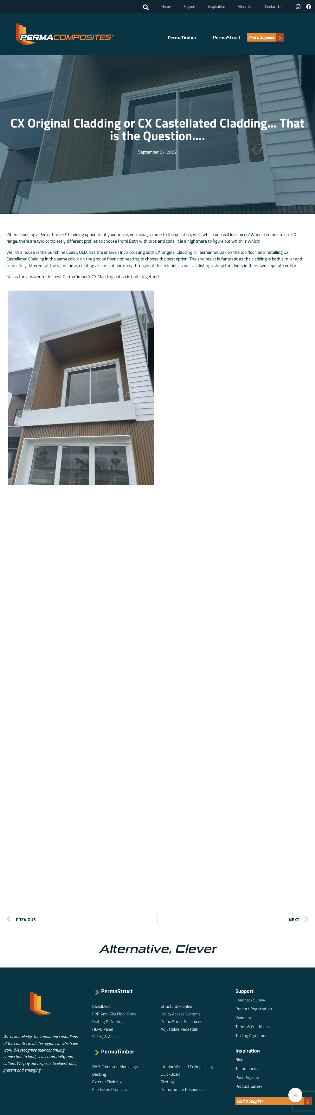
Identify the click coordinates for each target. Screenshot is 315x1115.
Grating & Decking (108, 1021)
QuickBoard (171, 1074)
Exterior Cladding (107, 1082)
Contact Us (273, 6)
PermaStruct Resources (181, 1021)
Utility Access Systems (181, 1014)
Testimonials (246, 1068)
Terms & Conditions (252, 1026)
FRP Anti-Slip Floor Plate (114, 1014)
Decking (99, 1074)
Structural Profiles (176, 1006)
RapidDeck (101, 1006)
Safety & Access (106, 1036)
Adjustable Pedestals (179, 1029)
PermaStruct (227, 37)
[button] (146, 7)
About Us (245, 6)
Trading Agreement (252, 1035)
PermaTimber (182, 37)
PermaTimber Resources (182, 1089)
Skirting (167, 1082)
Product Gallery (248, 1086)
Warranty (243, 1017)
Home (166, 6)
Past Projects (247, 1077)
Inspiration (216, 6)
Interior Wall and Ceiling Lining (187, 1066)
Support (189, 6)
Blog (239, 1059)
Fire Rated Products (109, 1089)
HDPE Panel (102, 1029)
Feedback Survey (250, 1000)
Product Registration (253, 1009)
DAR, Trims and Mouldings (115, 1066)
